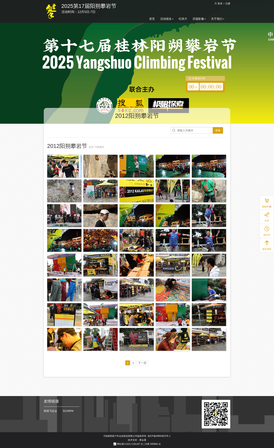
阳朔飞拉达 (50, 410)
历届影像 (199, 18)
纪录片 (183, 18)
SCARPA (68, 410)
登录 (218, 3)
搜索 (218, 130)
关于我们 (217, 18)
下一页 (142, 362)
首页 (152, 18)
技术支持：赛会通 (137, 440)
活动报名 (166, 18)
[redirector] (205, 84)
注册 (227, 3)
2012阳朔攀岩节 (137, 115)
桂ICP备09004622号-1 (159, 436)
